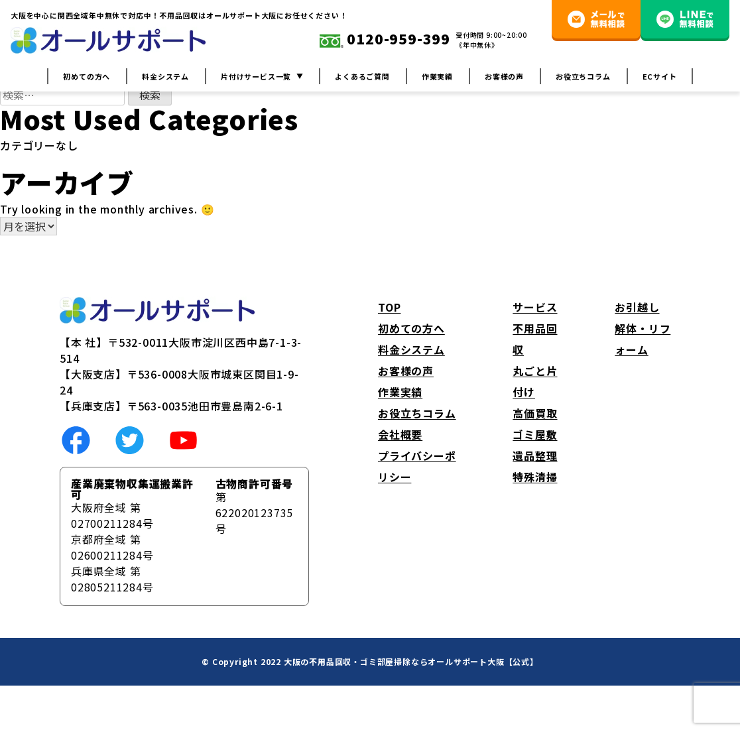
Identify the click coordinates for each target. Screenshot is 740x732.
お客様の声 (504, 76)
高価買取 (535, 413)
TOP (389, 307)
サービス (535, 307)
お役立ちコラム (583, 76)
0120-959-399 (385, 40)
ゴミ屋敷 (535, 434)
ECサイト (660, 76)
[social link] (76, 439)
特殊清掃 (535, 477)
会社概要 (400, 434)
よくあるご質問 (362, 76)
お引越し (637, 307)
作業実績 (437, 76)
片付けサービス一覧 (256, 76)
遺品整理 (535, 455)
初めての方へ (86, 76)
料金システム (165, 76)
